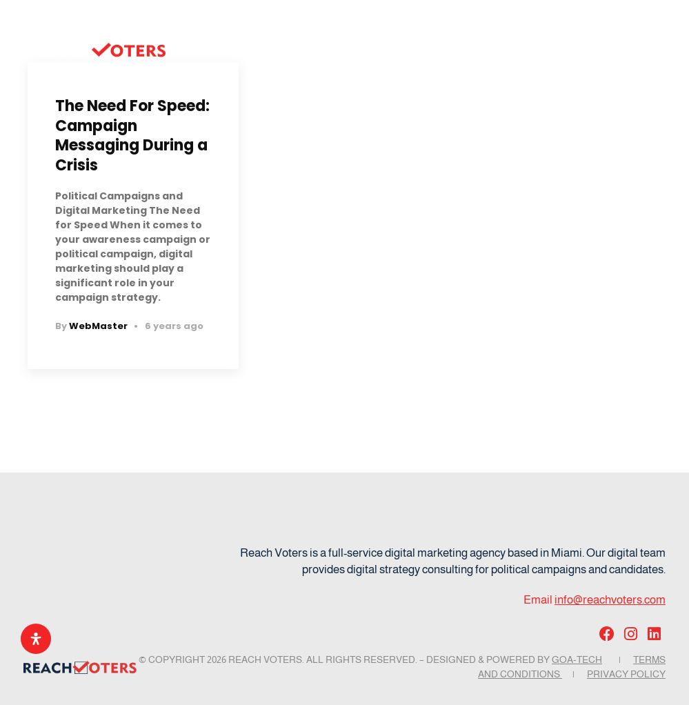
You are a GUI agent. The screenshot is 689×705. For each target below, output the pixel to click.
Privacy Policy (626, 673)
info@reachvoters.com (610, 599)
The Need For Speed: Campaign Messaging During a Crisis (132, 135)
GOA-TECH (577, 659)
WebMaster (98, 325)
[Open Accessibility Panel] (36, 639)
